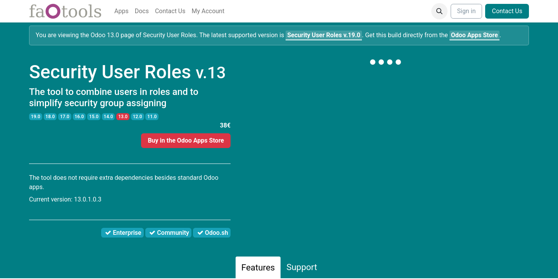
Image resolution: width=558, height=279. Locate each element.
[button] (439, 11)
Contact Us (507, 11)
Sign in (466, 11)
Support (301, 267)
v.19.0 (323, 35)
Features (258, 267)
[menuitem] (121, 11)
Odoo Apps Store (474, 35)
